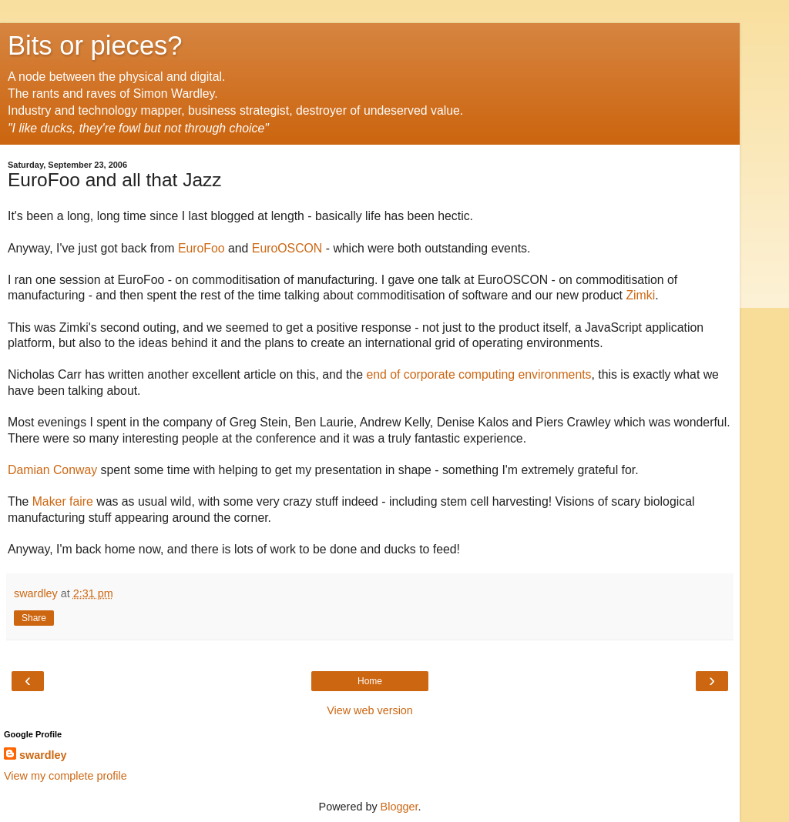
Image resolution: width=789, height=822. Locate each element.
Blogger (399, 806)
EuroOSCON (287, 248)
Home (370, 681)
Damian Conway (52, 469)
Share (34, 618)
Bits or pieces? (95, 45)
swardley (43, 755)
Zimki (640, 295)
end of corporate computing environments (478, 374)
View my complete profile (65, 776)
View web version (370, 710)
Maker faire (62, 501)
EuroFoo (201, 248)
